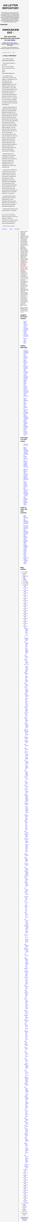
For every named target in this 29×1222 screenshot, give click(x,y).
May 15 (26, 626)
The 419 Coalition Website (25, 463)
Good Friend (26, 1126)
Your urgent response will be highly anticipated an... (26, 765)
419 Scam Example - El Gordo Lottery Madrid (26, 379)
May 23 (26, 605)
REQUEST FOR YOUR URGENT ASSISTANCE (26, 929)
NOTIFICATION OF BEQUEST (26, 973)
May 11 (26, 1177)
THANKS (26, 876)
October (25, 573)
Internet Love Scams (25, 339)
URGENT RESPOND (26, 639)
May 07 (26, 1187)
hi (24, 636)
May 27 (26, 595)
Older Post (17, 229)
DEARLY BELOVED (26, 1135)
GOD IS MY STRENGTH (26, 661)
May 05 (26, 1190)
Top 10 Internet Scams (25, 483)
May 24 (26, 603)
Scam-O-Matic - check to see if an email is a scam (26, 324)
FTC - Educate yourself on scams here (26, 433)
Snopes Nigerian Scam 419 (26, 477)
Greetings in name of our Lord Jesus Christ (26, 981)
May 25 (26, 600)
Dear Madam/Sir (26, 1119)
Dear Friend (26, 832)
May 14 (26, 1169)
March (24, 1204)
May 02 (26, 1197)
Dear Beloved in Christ (26, 987)
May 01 (26, 1200)
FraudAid (26, 330)
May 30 (26, 587)
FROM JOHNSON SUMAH (26, 884)
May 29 (26, 590)
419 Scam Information (26, 445)
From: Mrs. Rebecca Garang (26, 915)
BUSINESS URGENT (26, 1017)
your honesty (26, 955)
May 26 (26, 598)
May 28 (26, 593)
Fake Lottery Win (25, 383)
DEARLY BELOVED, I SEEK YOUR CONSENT (26, 798)
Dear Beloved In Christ (26, 1012)
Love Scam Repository (26, 530)
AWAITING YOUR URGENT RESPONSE (26, 755)
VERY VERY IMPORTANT (26, 860)
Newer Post (4, 229)
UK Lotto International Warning (26, 351)
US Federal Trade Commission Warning (26, 458)
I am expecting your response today (26, 1113)
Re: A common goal (26, 903)
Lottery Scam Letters (25, 552)
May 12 (26, 1174)
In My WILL (26, 991)
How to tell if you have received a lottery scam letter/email (26, 394)
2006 (23, 1211)
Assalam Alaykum (26, 742)
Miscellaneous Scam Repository (26, 527)
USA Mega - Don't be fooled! (26, 419)
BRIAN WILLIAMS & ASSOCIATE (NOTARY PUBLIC (26, 1148)
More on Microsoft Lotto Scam (26, 363)
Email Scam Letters (25, 555)
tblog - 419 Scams (26, 558)
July (24, 581)
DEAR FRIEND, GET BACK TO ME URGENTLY (26, 677)
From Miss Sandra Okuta (26, 1061)
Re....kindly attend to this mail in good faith (26, 668)
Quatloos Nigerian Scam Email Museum (26, 543)
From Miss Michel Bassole (26, 1140)
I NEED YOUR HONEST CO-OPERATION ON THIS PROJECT (26, 1102)
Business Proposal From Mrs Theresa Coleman (26, 1035)
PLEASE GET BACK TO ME (26, 995)
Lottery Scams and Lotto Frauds (26, 387)
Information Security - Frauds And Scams (26, 496)
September (25, 576)
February (25, 1206)
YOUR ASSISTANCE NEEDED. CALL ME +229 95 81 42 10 (26, 700)
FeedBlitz (24, 1220)
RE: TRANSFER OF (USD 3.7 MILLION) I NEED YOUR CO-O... (26, 648)
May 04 (26, 1192)
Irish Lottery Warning (25, 406)
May (24, 583)
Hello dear (25, 1042)
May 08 (26, 1185)
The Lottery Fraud (25, 403)
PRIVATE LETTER (26, 1021)
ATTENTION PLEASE (26, 714)
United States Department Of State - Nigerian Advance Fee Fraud (26, 451)
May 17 (26, 621)
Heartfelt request (26, 865)
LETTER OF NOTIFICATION (26, 791)
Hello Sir (26, 729)
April (24, 1202)
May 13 (26, 1172)
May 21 (26, 610)
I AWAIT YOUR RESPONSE (26, 873)
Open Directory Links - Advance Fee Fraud (26, 473)
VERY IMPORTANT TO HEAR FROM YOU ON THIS (26, 962)
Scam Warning (12, 42)
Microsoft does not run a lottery (26, 358)
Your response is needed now (26, 922)
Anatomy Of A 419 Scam (25, 486)
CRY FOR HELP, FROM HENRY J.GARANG (26, 1091)
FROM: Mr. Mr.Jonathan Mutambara (26, 689)
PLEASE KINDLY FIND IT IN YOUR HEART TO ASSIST (26, 808)
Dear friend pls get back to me (26, 1130)
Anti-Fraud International (26, 336)
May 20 (26, 613)
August (24, 578)
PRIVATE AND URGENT (26, 836)
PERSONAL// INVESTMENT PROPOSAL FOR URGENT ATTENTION (26, 845)
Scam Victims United (25, 332)
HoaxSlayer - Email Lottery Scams (26, 373)
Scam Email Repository (26, 516)
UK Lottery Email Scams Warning (26, 415)
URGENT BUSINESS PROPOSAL (26, 1080)
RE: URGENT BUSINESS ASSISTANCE (26, 1159)
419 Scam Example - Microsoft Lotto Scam (26, 368)
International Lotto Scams (26, 428)
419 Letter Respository (26, 523)
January (25, 1209)
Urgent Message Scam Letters (26, 503)
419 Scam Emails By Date (26, 534)
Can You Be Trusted (26, 778)
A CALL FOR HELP (26, 783)
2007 (23, 572)
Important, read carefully (26, 951)
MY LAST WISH (26, 889)
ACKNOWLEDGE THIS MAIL (26, 817)
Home (11, 229)
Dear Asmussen (26, 786)
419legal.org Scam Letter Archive (26, 548)
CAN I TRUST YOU (26, 1123)
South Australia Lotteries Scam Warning (25, 423)
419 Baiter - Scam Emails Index (26, 562)
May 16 (26, 623)
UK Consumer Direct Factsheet (26, 410)
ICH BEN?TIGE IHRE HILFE (26, 773)
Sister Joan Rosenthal (26, 879)
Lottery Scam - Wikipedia (26, 399)
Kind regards (26, 745)
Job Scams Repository (26, 520)
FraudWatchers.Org (26, 329)
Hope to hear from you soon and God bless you (26, 825)
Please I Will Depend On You (26, 720)
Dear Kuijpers (26, 749)
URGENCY (26, 969)
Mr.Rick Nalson (26, 1049)
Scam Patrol (25, 342)
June (24, 582)
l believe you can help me (26, 909)
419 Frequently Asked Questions (26, 490)
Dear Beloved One (26, 945)
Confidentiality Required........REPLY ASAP (26, 632)
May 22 (26, 608)
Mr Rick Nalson (26, 1045)
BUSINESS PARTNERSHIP (26, 709)
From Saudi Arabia (26, 868)
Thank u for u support (26, 893)
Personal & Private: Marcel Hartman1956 (26, 939)
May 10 (26, 1180)
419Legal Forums (26, 500)
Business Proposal (26, 738)
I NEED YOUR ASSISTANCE (26, 726)
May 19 (26, 615)
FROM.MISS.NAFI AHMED (26, 733)
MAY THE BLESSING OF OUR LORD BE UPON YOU (26, 1004)
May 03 (26, 1195)
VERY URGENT (26, 657)
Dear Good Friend (26, 684)
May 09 (26, 1182)
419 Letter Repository (10, 7)
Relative (26, 948)
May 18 (26, 618)
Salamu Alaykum (26, 855)
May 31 (26, 585)
